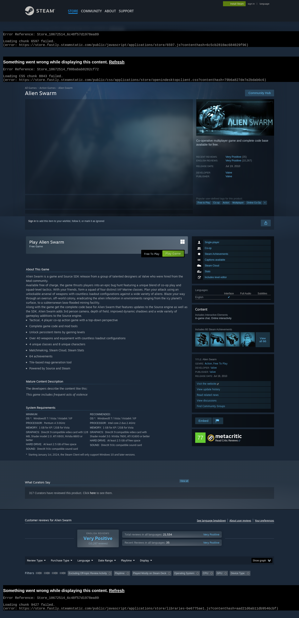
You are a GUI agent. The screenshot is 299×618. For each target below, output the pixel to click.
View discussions (207, 405)
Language (83, 565)
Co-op (216, 207)
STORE (73, 11)
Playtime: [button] (120, 578)
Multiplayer (238, 207)
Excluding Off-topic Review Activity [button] (88, 578)
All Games (31, 92)
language (264, 3)
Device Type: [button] (238, 578)
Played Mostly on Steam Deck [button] (149, 578)
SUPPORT (126, 11)
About (110, 11)
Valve (228, 177)
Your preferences (264, 525)
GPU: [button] (220, 578)
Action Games (47, 92)
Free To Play (220, 368)
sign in (251, 3)
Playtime (126, 565)
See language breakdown (211, 525)
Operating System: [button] (184, 578)
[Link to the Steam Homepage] (43, 14)
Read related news (208, 399)
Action (226, 207)
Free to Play (204, 207)
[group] (149, 578)
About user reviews (240, 525)
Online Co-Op (254, 207)
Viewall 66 (262, 345)
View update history (208, 394)
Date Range (105, 565)
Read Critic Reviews (226, 445)
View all (184, 486)
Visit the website (208, 388)
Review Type (35, 565)
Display (144, 565)
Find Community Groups (211, 411)
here (93, 498)
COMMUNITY (91, 11)
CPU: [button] (206, 578)
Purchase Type (60, 565)
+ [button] (264, 207)
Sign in (32, 226)
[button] (39, 578)
